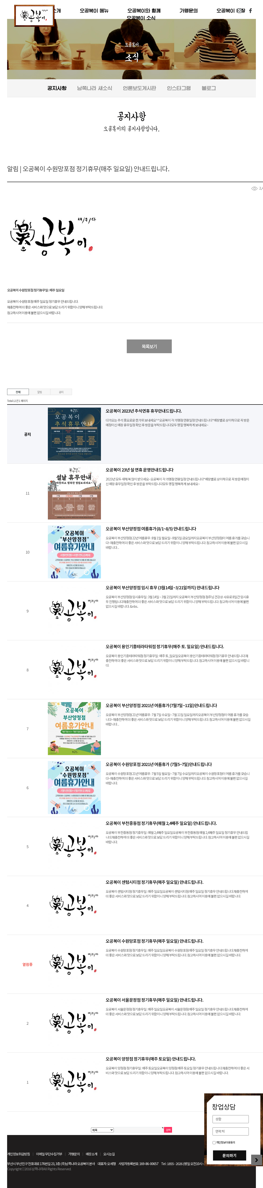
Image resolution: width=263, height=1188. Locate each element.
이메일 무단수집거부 (49, 1153)
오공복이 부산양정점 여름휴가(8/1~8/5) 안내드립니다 (151, 528)
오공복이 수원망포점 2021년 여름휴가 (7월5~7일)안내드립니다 (159, 764)
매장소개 (91, 1153)
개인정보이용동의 (224, 1142)
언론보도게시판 (139, 88)
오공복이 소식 (141, 18)
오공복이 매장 (231, 10)
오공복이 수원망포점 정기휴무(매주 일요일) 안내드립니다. (154, 941)
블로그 (209, 88)
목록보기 (149, 346)
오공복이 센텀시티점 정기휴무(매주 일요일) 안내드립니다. (154, 882)
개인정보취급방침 (18, 1153)
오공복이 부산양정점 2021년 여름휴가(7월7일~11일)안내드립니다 (161, 705)
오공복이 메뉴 (94, 10)
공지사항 (56, 88)
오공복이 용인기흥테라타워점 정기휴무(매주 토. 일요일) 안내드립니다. (165, 646)
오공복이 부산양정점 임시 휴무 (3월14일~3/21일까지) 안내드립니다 (162, 587)
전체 (18, 392)
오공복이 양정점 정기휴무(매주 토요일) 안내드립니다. (151, 1059)
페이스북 (250, 10)
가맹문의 (189, 10)
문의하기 (229, 1155)
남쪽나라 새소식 (94, 88)
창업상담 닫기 (256, 1160)
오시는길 (109, 1153)
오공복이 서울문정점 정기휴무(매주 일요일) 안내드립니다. (154, 1000)
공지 (61, 392)
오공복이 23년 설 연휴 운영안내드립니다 (139, 469)
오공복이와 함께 (144, 10)
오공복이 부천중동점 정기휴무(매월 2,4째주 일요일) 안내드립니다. (161, 823)
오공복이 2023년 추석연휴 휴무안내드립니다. (144, 411)
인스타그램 (239, 10)
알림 (39, 392)
